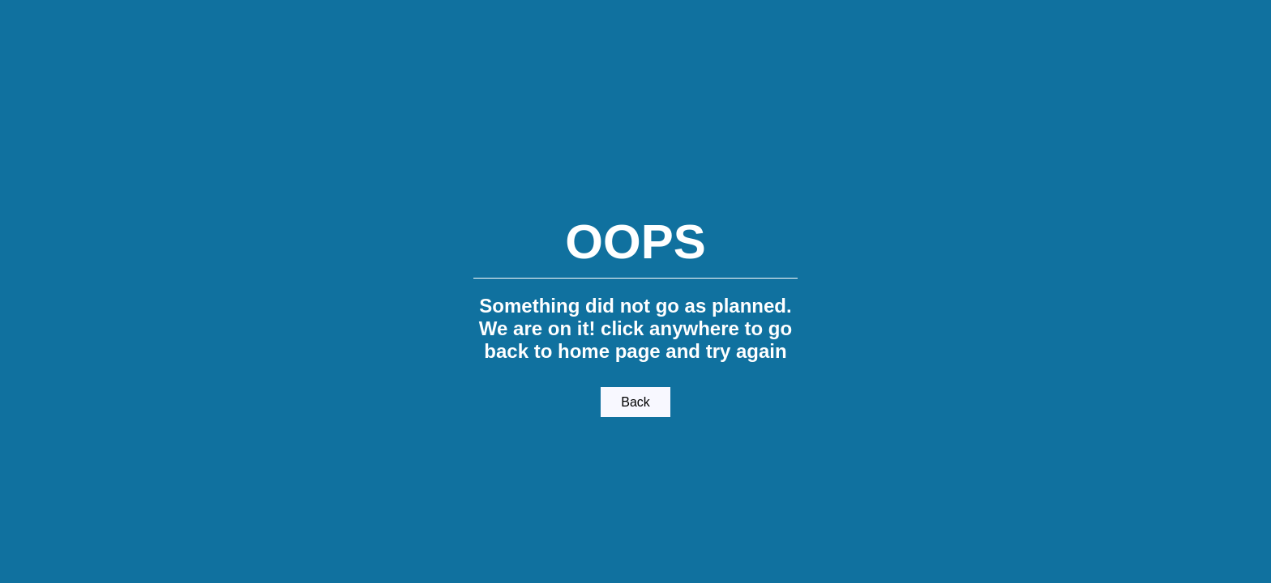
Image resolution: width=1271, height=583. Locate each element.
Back (635, 402)
